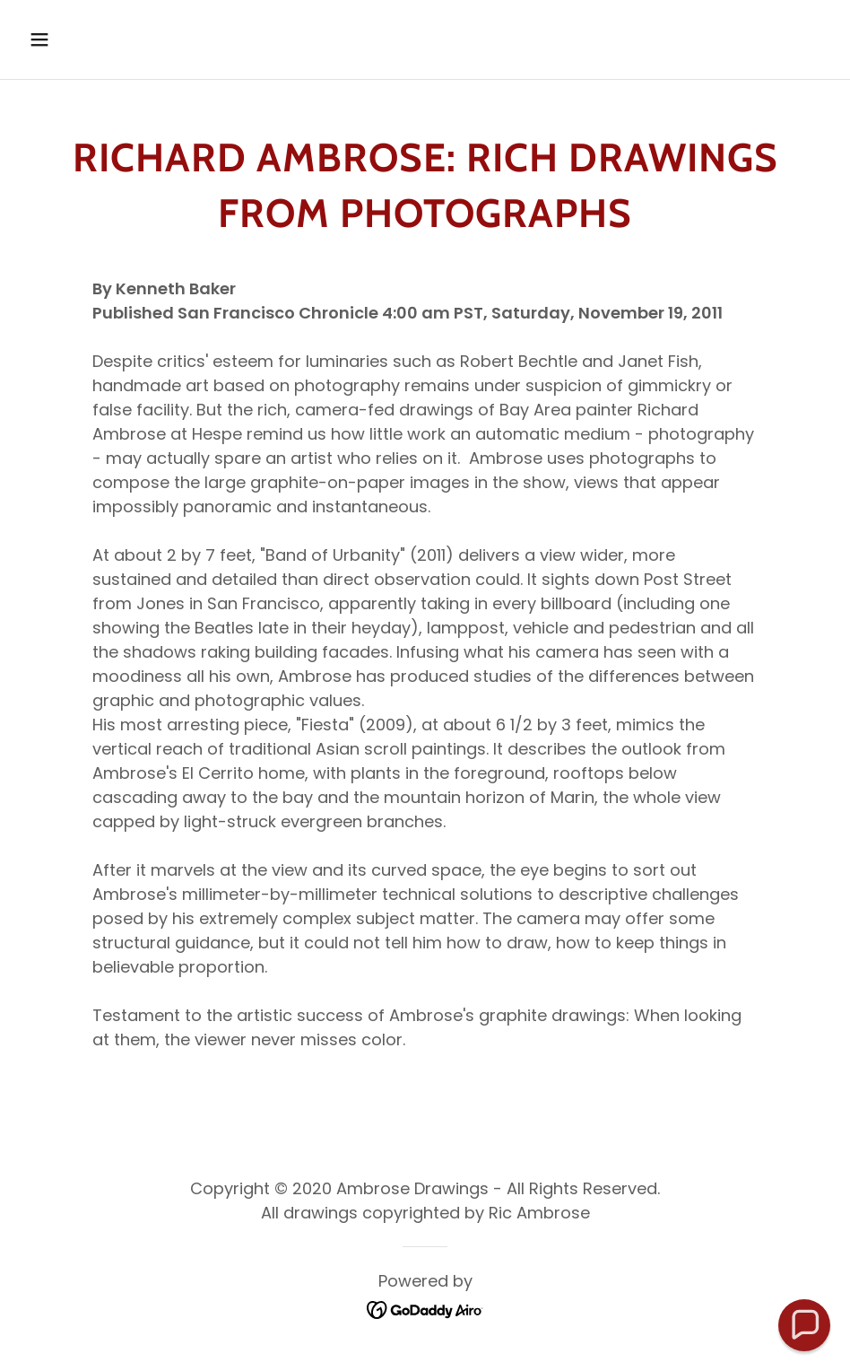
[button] (114, 39)
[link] (425, 1308)
